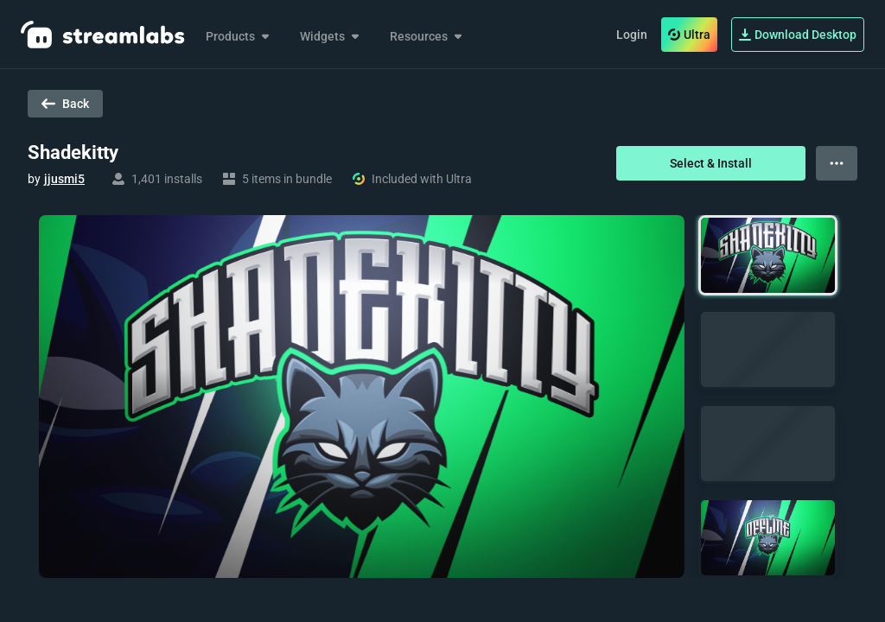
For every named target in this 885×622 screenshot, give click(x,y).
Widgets (331, 36)
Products (239, 36)
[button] (767, 255)
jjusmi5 (64, 179)
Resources (427, 36)
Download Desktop (797, 34)
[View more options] (836, 163)
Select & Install (711, 163)
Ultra (689, 34)
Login (631, 34)
